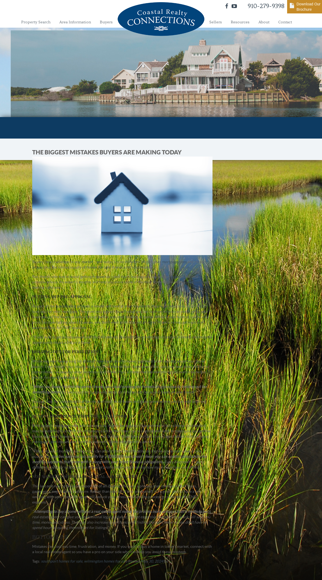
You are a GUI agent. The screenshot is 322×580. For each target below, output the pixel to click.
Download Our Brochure (309, 7)
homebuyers (193, 282)
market (87, 262)
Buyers (106, 22)
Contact (285, 22)
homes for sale (98, 267)
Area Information (75, 22)
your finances (136, 306)
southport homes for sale (61, 561)
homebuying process (73, 306)
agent (173, 276)
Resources (240, 22)
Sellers (215, 22)
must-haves (96, 361)
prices (37, 267)
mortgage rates (174, 262)
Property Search (35, 22)
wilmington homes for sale (105, 561)
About (263, 22)
